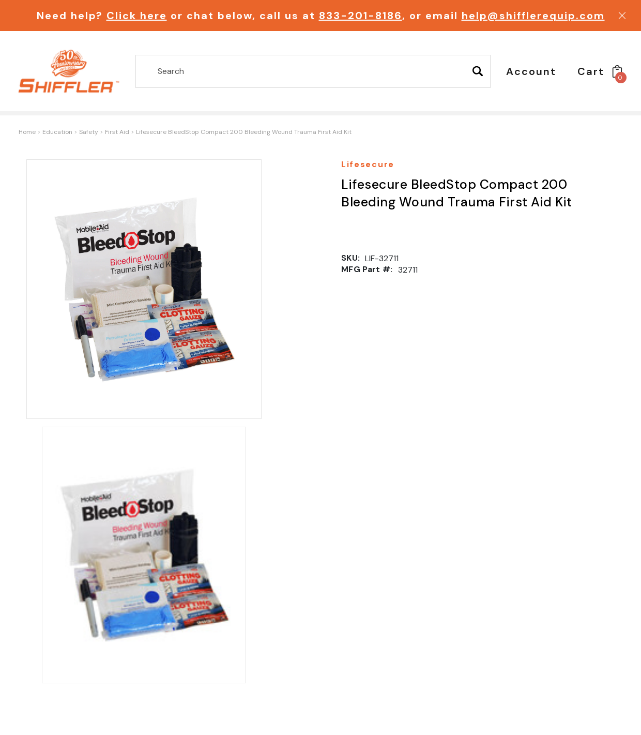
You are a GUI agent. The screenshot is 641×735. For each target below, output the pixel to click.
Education (57, 132)
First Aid (117, 132)
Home (27, 132)
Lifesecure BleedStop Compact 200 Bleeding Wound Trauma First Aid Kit (244, 132)
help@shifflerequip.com (533, 15)
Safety (88, 132)
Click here (136, 15)
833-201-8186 (360, 15)
